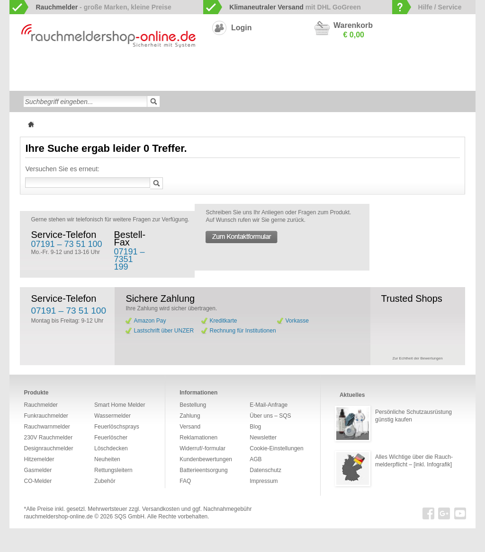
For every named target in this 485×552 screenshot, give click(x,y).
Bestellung (193, 405)
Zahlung (190, 415)
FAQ (185, 481)
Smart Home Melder (170, 67)
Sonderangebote (354, 82)
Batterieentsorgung (203, 470)
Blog (255, 426)
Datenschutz (265, 470)
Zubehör (276, 82)
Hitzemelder (418, 67)
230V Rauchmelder (292, 67)
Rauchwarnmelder (54, 67)
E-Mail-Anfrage (268, 405)
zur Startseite (20, 66)
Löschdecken (87, 82)
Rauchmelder (40, 405)
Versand (190, 426)
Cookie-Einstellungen (276, 448)
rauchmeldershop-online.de (58, 516)
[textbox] (85, 101)
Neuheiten (310, 82)
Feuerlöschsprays (182, 82)
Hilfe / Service (440, 7)
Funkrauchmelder (111, 67)
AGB (255, 459)
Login (241, 28)
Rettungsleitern (236, 82)
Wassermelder (40, 82)
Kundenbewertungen (206, 459)
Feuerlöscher (131, 82)
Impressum (264, 481)
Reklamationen (198, 437)
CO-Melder (340, 67)
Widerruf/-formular (202, 448)
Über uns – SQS (270, 415)
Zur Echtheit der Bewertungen (417, 358)
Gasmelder (378, 67)
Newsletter (263, 437)
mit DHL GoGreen (295, 7)
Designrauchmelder (232, 67)
